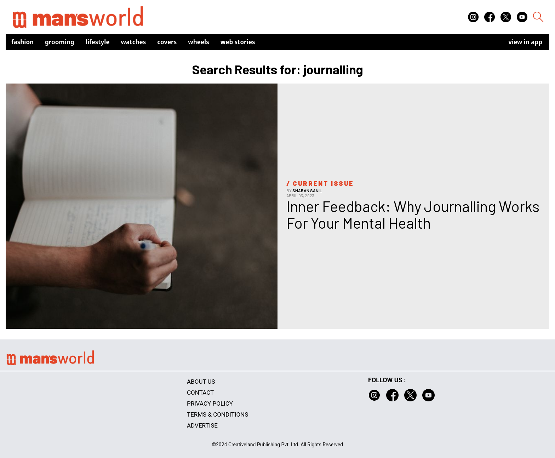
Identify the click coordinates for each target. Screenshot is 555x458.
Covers (167, 42)
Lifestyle (98, 42)
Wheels (198, 42)
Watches (133, 42)
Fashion (22, 42)
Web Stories (238, 42)
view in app (525, 42)
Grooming (59, 42)
